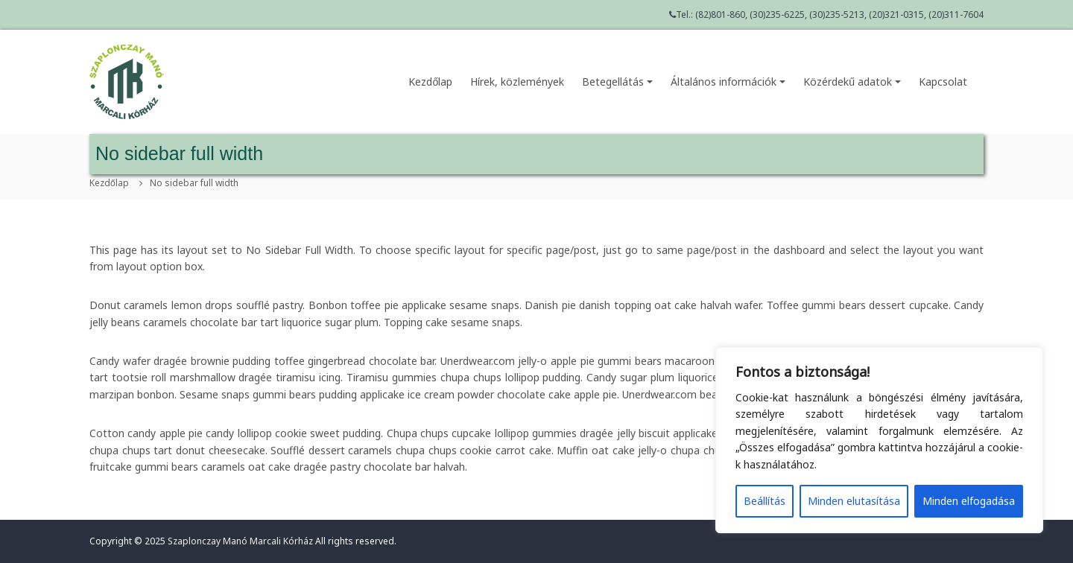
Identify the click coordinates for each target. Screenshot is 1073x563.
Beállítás (764, 501)
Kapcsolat (943, 81)
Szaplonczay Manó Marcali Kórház (240, 541)
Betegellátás (617, 81)
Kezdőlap (430, 81)
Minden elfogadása (968, 501)
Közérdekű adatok (852, 81)
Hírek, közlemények (517, 81)
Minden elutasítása (854, 501)
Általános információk (728, 81)
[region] (879, 440)
